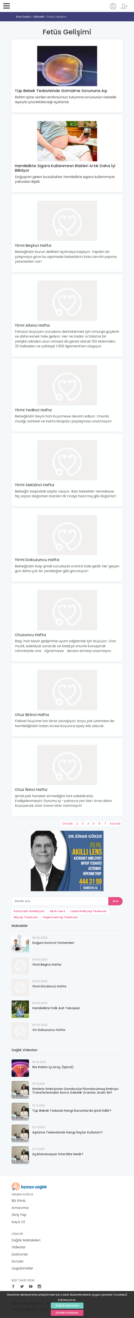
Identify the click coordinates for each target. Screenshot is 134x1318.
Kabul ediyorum (67, 1305)
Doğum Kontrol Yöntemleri (53, 943)
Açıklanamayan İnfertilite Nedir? (57, 1154)
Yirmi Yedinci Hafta (33, 410)
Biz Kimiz (19, 1200)
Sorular (18, 1261)
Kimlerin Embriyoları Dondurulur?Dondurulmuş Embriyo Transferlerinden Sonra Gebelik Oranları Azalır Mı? (75, 1091)
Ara (115, 901)
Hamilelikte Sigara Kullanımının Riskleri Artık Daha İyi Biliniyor (65, 168)
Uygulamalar (22, 1268)
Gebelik (38, 17)
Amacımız (20, 1207)
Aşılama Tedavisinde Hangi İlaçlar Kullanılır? (67, 1132)
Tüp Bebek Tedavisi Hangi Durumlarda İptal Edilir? (71, 1110)
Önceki (67, 823)
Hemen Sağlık (31, 6)
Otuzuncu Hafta (30, 634)
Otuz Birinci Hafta (32, 714)
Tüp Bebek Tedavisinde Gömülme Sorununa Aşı (61, 90)
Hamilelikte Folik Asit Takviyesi (56, 1008)
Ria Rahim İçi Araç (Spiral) (52, 1067)
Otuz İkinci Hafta (31, 789)
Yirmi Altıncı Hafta (32, 325)
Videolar (19, 1247)
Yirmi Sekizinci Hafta (34, 485)
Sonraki (115, 823)
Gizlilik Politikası (67, 1313)
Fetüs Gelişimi (56, 17)
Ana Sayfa (23, 17)
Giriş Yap (19, 1214)
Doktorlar (20, 1254)
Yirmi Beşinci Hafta (33, 245)
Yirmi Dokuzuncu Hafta (37, 559)
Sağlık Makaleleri (26, 1240)
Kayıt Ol (18, 1222)
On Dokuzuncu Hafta (48, 1030)
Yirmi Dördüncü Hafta (49, 986)
